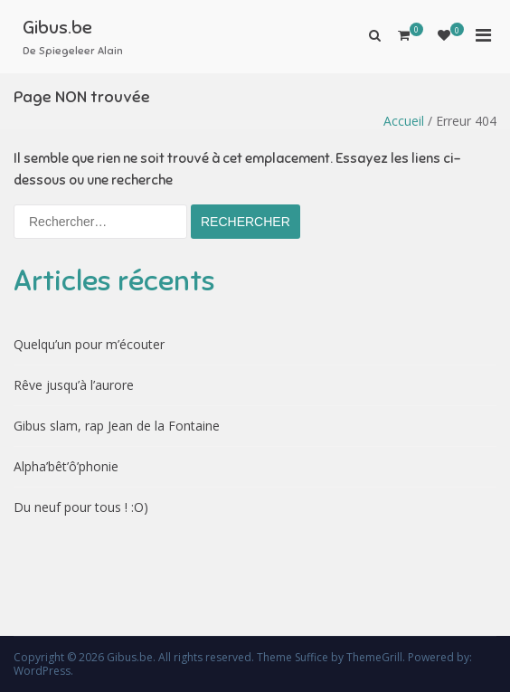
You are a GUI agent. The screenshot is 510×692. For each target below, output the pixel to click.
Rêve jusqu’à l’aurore (74, 384)
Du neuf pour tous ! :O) (81, 507)
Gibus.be (57, 27)
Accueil (403, 120)
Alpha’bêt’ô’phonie (66, 466)
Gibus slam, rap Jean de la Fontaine (117, 425)
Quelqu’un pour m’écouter (89, 344)
